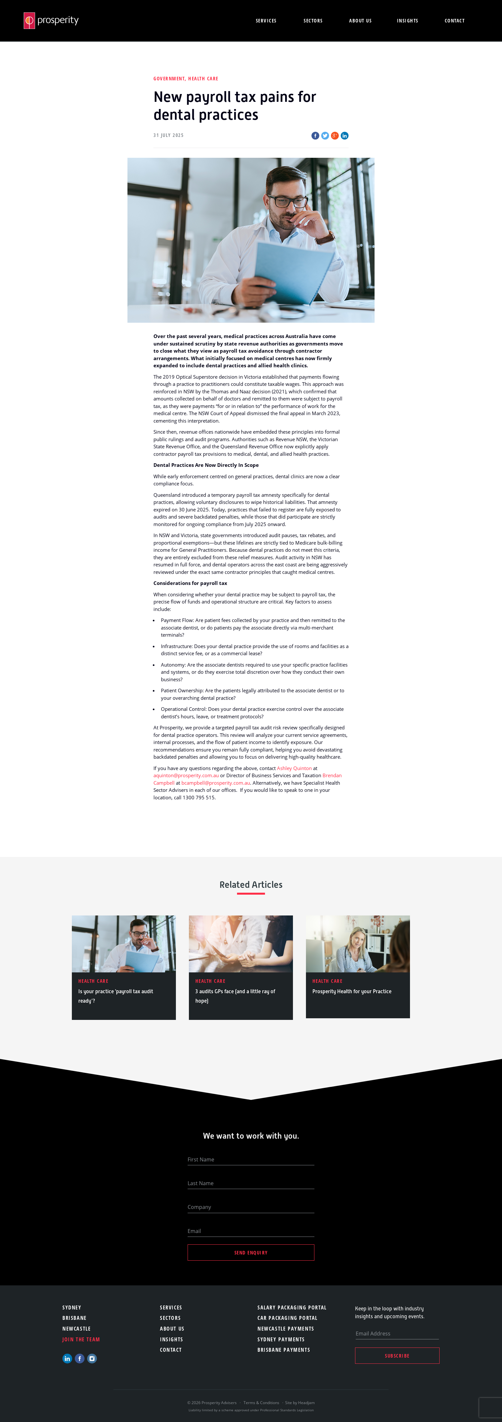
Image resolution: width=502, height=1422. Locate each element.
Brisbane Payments (284, 1349)
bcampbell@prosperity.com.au (215, 782)
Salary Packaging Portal (292, 1307)
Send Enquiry (251, 1252)
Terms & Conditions (261, 1402)
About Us (172, 1328)
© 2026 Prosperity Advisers (212, 1402)
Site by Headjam (300, 1402)
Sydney (72, 1307)
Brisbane (74, 1317)
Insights (407, 20)
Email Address (373, 1333)
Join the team (81, 1339)
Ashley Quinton (294, 768)
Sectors (313, 20)
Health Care (203, 78)
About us (360, 20)
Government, (170, 78)
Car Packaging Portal (288, 1317)
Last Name (201, 1183)
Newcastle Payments (286, 1328)
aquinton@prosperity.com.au (186, 775)
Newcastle (76, 1328)
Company (199, 1207)
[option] (124, 967)
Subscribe (397, 1355)
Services (266, 20)
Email (194, 1231)
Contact (455, 20)
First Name (201, 1159)
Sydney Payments (281, 1339)
